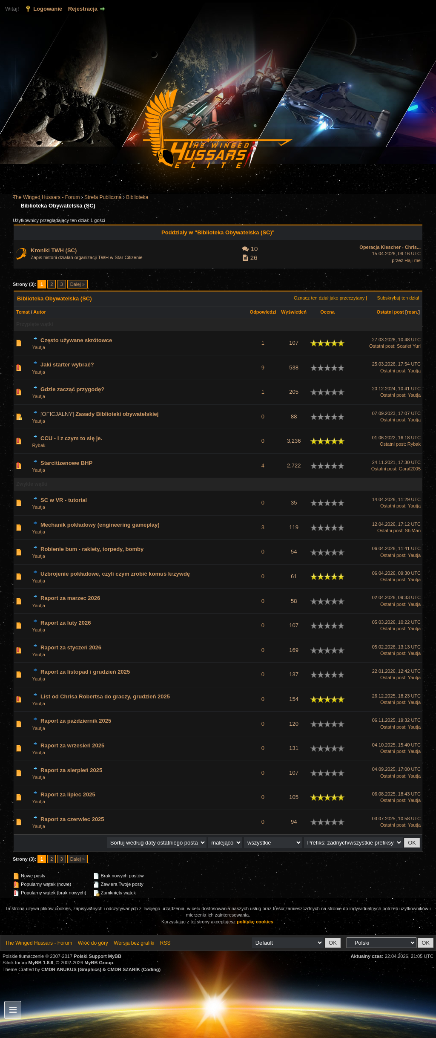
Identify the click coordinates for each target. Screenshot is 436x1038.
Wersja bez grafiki (134, 943)
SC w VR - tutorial (63, 500)
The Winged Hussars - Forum (46, 197)
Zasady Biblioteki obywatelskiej (116, 414)
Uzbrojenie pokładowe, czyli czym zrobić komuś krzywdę (115, 574)
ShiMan (413, 530)
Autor (39, 311)
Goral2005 (410, 468)
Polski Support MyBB (97, 956)
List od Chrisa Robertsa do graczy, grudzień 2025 (105, 696)
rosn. (412, 311)
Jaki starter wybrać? (67, 364)
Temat (23, 311)
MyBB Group (98, 962)
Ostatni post (390, 311)
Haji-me (412, 260)
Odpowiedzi (263, 311)
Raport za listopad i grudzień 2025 (85, 672)
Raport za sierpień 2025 (71, 770)
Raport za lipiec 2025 (67, 794)
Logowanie (47, 9)
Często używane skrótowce (76, 340)
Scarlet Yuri (409, 346)
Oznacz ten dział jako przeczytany (329, 297)
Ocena (327, 311)
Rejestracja (83, 9)
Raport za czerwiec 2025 (72, 819)
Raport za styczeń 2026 (70, 647)
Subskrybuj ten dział (398, 297)
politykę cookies (255, 921)
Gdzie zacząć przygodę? (72, 389)
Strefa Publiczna (102, 197)
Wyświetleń (294, 311)
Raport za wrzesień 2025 (72, 745)
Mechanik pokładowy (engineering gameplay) (100, 525)
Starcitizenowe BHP (66, 463)
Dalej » (77, 284)
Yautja (38, 347)
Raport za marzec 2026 (70, 598)
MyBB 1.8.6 (41, 962)
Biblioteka (137, 197)
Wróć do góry (93, 943)
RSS (165, 943)
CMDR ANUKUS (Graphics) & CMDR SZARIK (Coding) (101, 969)
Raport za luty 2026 (65, 623)
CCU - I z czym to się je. (71, 438)
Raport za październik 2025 (75, 721)
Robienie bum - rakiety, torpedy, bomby (91, 549)
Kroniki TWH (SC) (54, 250)
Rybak (38, 445)
